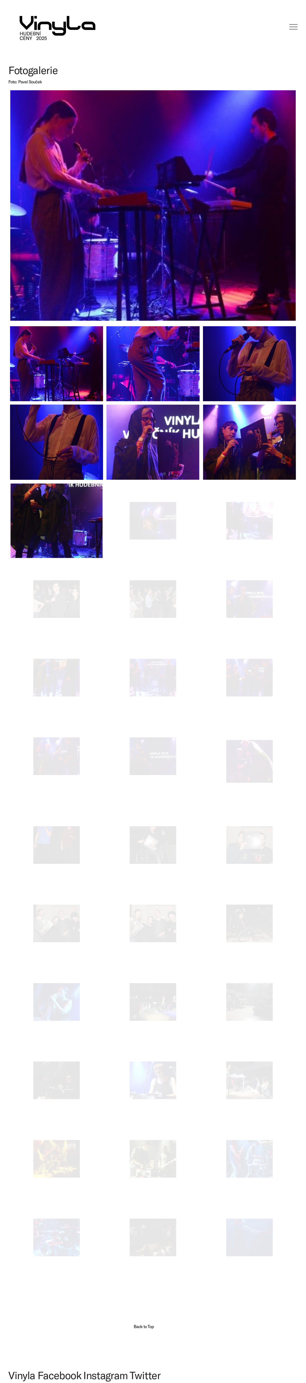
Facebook (59, 1375)
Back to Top (144, 1326)
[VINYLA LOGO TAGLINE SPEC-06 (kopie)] (57, 26)
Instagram (105, 1375)
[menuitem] (290, 26)
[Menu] (290, 26)
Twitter (145, 1375)
